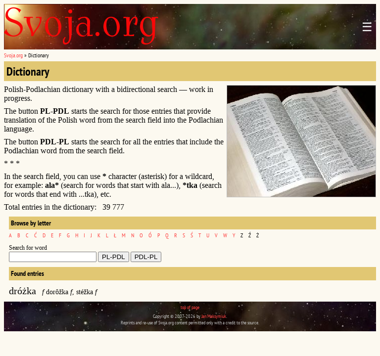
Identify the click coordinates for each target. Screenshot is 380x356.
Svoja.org (13, 55)
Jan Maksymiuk (213, 316)
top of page (190, 307)
